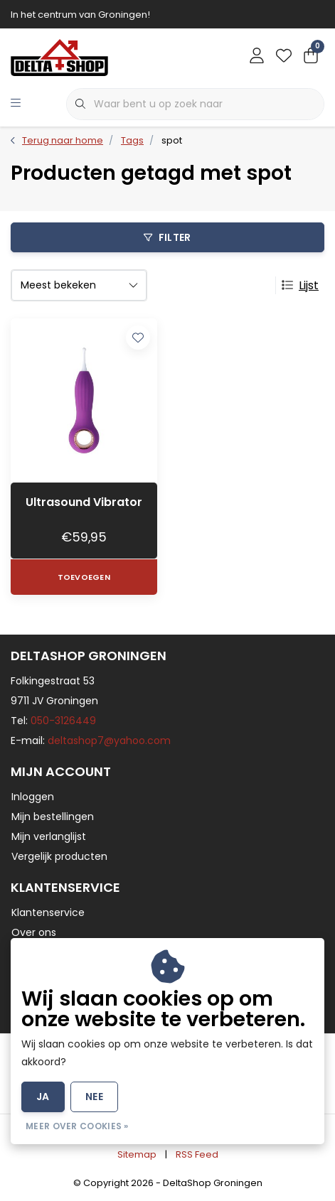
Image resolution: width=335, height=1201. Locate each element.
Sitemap (136, 1154)
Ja (43, 1096)
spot (171, 140)
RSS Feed (197, 1154)
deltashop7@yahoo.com (109, 740)
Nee (94, 1096)
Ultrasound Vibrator (84, 502)
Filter (167, 237)
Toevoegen (84, 577)
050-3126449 (63, 720)
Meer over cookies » (77, 1126)
